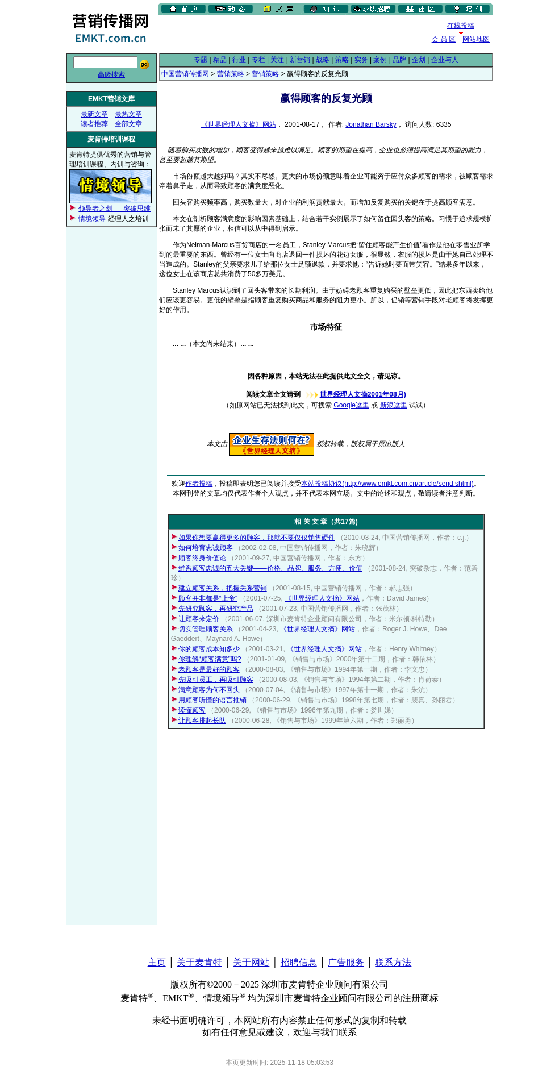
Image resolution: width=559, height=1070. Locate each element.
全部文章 (128, 124)
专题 (200, 60)
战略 (322, 60)
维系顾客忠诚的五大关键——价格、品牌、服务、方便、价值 (270, 568)
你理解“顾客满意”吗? (209, 659)
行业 (239, 60)
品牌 (399, 60)
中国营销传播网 (185, 74)
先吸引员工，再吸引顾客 (215, 680)
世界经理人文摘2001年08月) (354, 394)
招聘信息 (299, 962)
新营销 (300, 60)
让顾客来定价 (198, 619)
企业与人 (444, 60)
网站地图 (476, 39)
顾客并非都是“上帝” (207, 598)
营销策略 (230, 74)
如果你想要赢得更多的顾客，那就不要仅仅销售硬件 (256, 538)
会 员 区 (444, 39)
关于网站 (251, 962)
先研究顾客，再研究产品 (215, 609)
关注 (277, 60)
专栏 (258, 60)
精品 (220, 60)
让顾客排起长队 (202, 721)
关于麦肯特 (199, 962)
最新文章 (94, 114)
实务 (361, 60)
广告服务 (346, 962)
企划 (418, 60)
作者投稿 (198, 484)
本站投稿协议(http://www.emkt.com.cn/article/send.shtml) (387, 484)
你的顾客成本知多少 (209, 649)
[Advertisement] (291, 33)
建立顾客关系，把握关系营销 (222, 588)
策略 (342, 60)
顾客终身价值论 (202, 558)
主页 (157, 962)
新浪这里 (393, 405)
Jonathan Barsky (370, 124)
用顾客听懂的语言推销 (212, 700)
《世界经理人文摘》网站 (238, 124)
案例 (380, 60)
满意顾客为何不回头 (209, 690)
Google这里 (351, 405)
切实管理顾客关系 (205, 629)
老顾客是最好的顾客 (209, 669)
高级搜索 (111, 74)
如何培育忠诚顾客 (205, 548)
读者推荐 (94, 124)
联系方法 (393, 962)
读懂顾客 (192, 710)
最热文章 (128, 114)
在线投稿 (460, 26)
